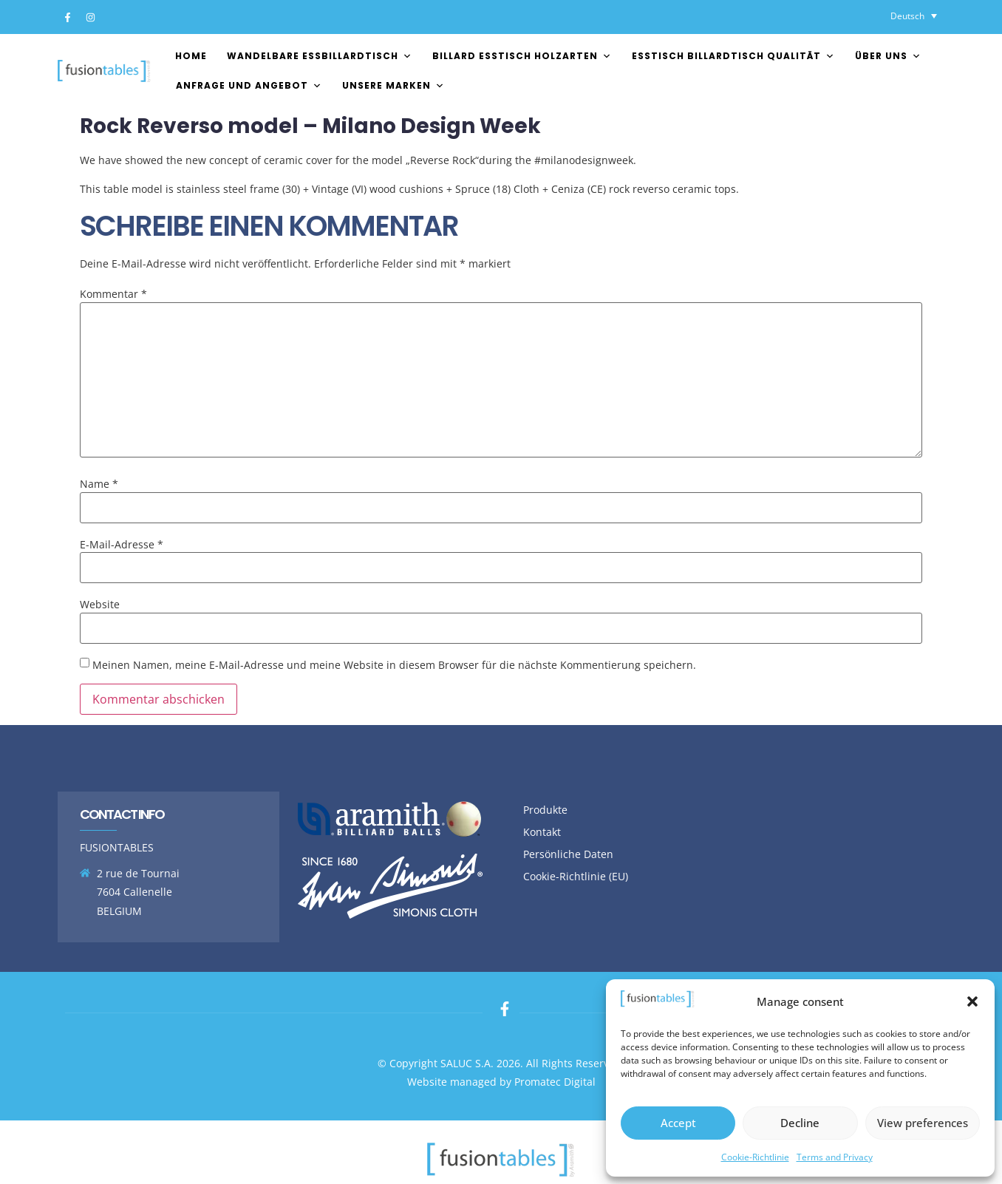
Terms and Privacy (835, 1157)
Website (100, 604)
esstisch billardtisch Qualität (733, 56)
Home (191, 56)
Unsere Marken (393, 85)
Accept (678, 1122)
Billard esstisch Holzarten (522, 56)
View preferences (922, 1122)
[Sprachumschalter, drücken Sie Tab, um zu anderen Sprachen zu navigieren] (913, 15)
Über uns (888, 56)
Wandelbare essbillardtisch (319, 56)
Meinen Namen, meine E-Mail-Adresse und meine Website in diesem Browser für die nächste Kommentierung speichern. (394, 665)
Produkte (545, 810)
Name (99, 484)
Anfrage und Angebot (249, 85)
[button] (972, 1001)
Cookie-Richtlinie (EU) (575, 876)
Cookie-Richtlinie (755, 1157)
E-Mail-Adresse (121, 545)
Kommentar (113, 294)
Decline (799, 1122)
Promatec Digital (555, 1082)
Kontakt (542, 832)
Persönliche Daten (568, 854)
